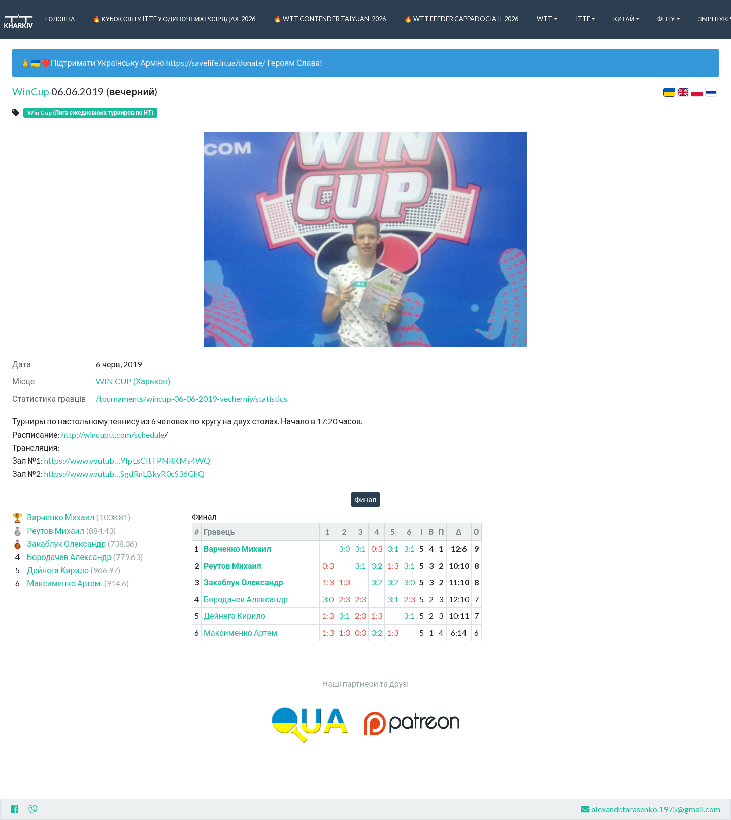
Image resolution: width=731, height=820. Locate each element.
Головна (60, 19)
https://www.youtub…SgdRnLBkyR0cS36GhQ (124, 473)
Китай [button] (624, 19)
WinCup (30, 91)
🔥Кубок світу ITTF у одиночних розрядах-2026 (174, 19)
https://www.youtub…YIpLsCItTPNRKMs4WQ (127, 460)
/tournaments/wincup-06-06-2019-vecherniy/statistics (191, 398)
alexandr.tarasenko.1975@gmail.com (650, 809)
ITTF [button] (583, 19)
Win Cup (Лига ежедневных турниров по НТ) (90, 112)
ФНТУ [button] (666, 19)
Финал (366, 499)
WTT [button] (544, 19)
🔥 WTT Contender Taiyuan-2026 (330, 19)
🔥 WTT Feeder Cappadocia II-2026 (461, 19)
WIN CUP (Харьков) (133, 381)
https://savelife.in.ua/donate (214, 63)
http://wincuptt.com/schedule (112, 434)
